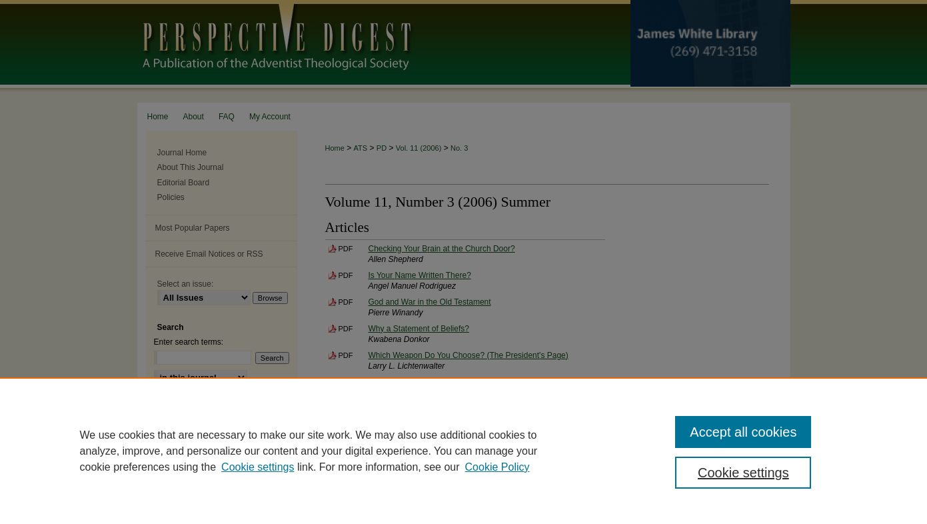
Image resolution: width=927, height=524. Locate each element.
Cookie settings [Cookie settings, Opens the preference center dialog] (743, 472)
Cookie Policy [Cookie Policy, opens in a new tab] (497, 467)
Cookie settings (257, 467)
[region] (463, 450)
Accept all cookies (743, 432)
